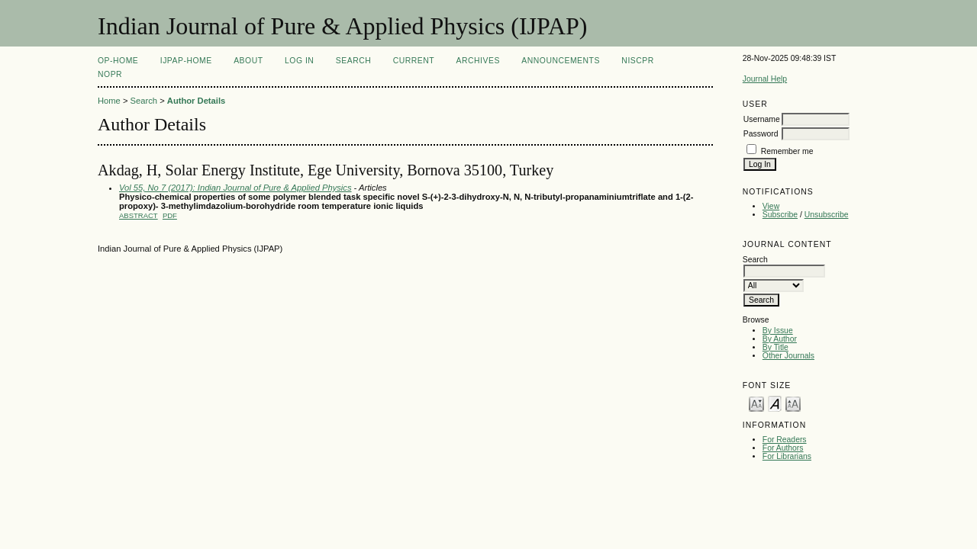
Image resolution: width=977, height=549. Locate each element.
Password (761, 134)
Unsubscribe (826, 214)
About (248, 60)
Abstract (138, 215)
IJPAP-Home (186, 60)
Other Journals (788, 356)
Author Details (196, 100)
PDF (170, 215)
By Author (780, 339)
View (771, 206)
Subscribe (780, 214)
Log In (299, 60)
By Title (775, 347)
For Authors (783, 448)
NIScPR (637, 60)
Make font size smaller (756, 403)
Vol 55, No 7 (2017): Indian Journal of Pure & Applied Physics (235, 187)
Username (761, 119)
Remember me (787, 151)
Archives (478, 60)
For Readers (785, 439)
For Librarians (787, 456)
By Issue (778, 330)
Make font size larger (793, 403)
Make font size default (774, 403)
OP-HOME (118, 60)
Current (413, 60)
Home (109, 100)
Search (353, 60)
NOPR (110, 74)
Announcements (560, 60)
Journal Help (765, 79)
